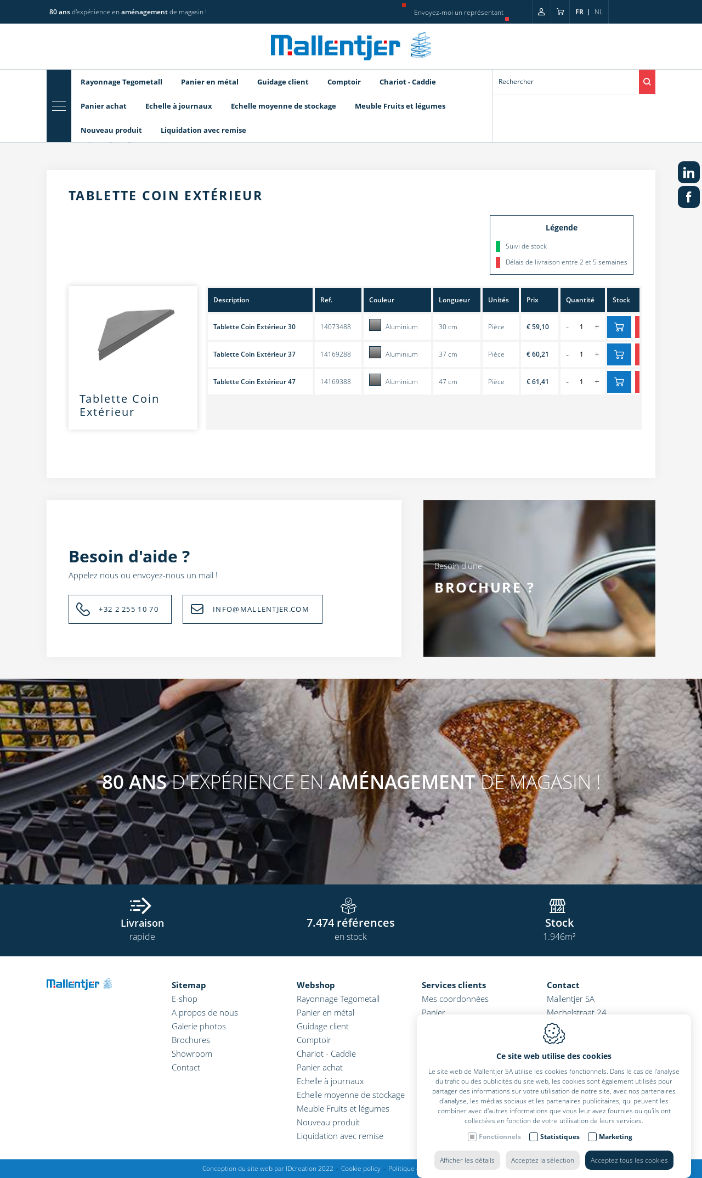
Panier (433, 1012)
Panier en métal (325, 1012)
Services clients (454, 984)
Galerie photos (199, 1026)
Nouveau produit (328, 1122)
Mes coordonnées (455, 998)
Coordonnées (447, 1049)
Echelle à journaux (330, 1080)
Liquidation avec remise (340, 1135)
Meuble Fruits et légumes (343, 1108)
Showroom (192, 1053)
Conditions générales (460, 1035)
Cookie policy (361, 1168)
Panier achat (320, 1067)
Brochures (191, 1039)
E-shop (184, 998)
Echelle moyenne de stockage (351, 1094)
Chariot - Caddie (326, 1053)
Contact (186, 1067)
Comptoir (314, 1039)
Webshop (316, 984)
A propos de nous (205, 1012)
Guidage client (323, 1026)
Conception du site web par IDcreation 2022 (267, 1168)
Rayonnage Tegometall (338, 998)
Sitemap (189, 984)
